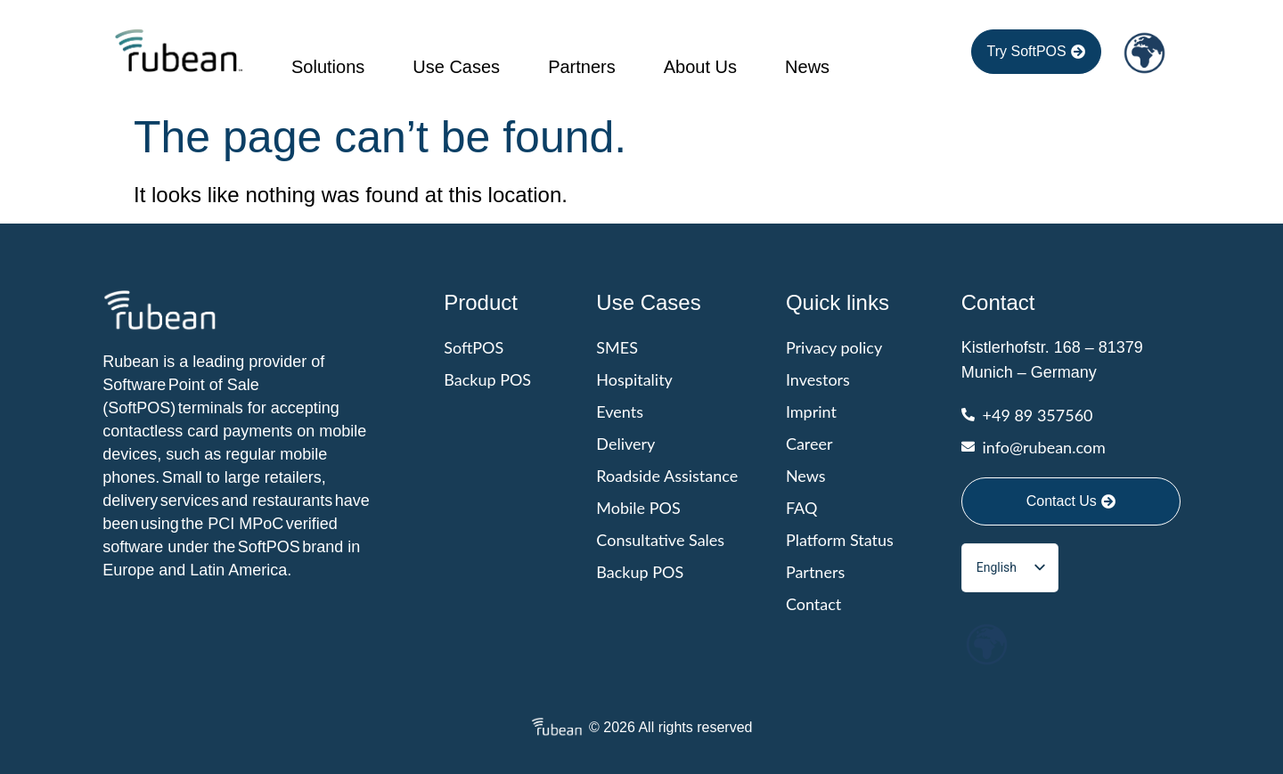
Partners (582, 67)
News (807, 67)
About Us (700, 67)
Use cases (456, 67)
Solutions (327, 67)
